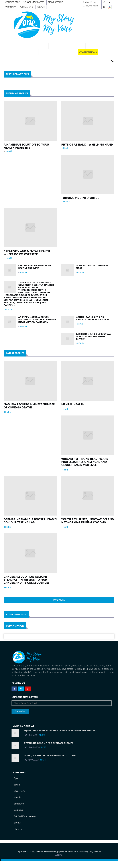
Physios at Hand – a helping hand (87, 144)
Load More (59, 600)
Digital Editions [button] (16, 46)
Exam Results (39, 46)
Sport (42, 735)
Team (90, 46)
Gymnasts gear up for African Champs (48, 742)
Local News (19, 790)
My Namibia (95, 851)
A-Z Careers (57, 46)
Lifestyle (18, 829)
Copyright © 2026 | (26, 851)
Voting (32, 52)
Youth (17, 784)
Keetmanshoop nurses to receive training (34, 266)
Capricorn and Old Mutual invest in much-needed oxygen (93, 336)
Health (9, 151)
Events (17, 822)
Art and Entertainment (25, 816)
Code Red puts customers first (92, 266)
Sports (17, 778)
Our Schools (76, 46)
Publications (26, 7)
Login (41, 7)
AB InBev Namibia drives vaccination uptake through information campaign (37, 319)
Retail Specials (55, 2)
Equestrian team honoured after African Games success (60, 730)
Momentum (47, 52)
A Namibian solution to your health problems (26, 146)
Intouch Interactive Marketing (74, 851)
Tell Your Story (15, 52)
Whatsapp (10, 7)
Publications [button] (67, 52)
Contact (59, 855)
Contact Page (12, 2)
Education (19, 803)
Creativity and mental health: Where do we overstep (27, 252)
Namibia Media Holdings (47, 851)
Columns (18, 809)
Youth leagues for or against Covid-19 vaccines (92, 318)
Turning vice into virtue (80, 198)
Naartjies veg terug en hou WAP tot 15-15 (50, 755)
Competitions (88, 52)
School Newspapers (34, 2)
